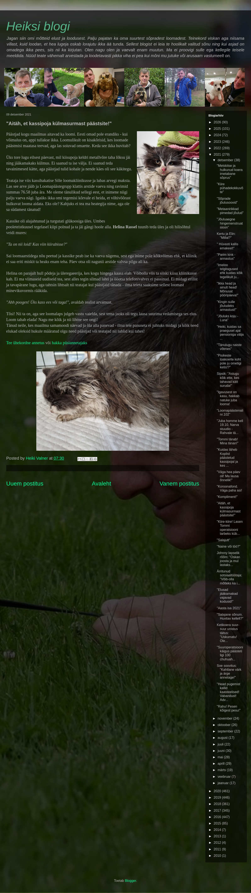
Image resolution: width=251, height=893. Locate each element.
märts (222, 770)
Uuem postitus (24, 483)
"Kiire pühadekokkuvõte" (230, 188)
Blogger (130, 880)
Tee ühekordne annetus (25, 342)
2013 (218, 836)
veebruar (225, 776)
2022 (218, 148)
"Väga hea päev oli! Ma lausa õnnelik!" (228, 476)
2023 (218, 141)
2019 (218, 797)
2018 (218, 804)
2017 (218, 810)
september (226, 731)
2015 (218, 823)
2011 (218, 849)
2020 (218, 791)
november (225, 718)
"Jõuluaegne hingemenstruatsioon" (230, 223)
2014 (218, 830)
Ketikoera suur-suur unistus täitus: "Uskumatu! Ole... (228, 633)
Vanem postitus (179, 483)
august (223, 737)
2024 (218, 135)
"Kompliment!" (227, 497)
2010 (218, 855)
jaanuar (224, 783)
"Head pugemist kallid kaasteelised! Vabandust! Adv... (228, 692)
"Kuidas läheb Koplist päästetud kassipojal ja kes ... (227, 457)
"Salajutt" (223, 540)
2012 (218, 842)
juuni (221, 750)
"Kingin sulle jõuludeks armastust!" (226, 305)
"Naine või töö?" (228, 546)
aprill (221, 763)
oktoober (225, 725)
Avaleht (101, 483)
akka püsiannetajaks (70, 342)
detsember (226, 160)
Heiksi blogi (38, 26)
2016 (218, 817)
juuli (221, 744)
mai (221, 757)
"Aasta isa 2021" (229, 608)
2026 (218, 122)
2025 (218, 128)
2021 (218, 154)
